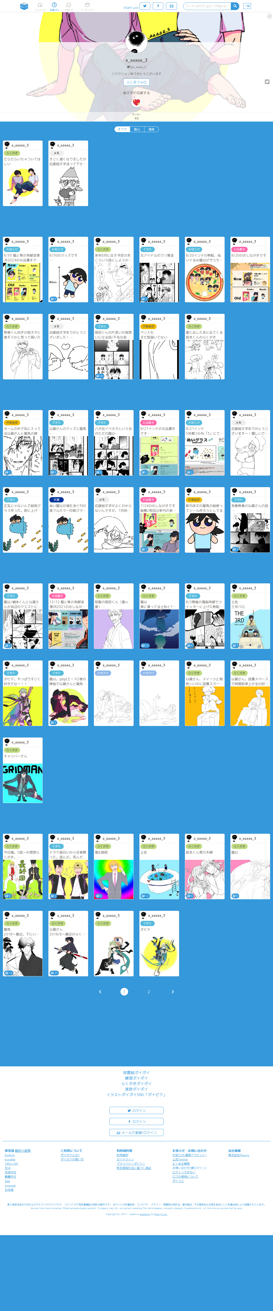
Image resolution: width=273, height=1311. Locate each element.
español (10, 1159)
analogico (145, 1214)
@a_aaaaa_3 (138, 66)
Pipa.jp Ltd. (160, 1214)
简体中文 (10, 1172)
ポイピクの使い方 (72, 1159)
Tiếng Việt (11, 1164)
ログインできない (183, 1172)
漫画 (151, 129)
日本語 (9, 1190)
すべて (122, 129)
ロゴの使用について (185, 1177)
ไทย (7, 1181)
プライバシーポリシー (131, 1164)
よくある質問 (181, 1164)
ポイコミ (178, 1181)
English (10, 1155)
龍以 (137, 129)
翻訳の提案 (23, 1150)
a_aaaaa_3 (136, 60)
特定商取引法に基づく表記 (134, 1168)
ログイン (136, 1110)
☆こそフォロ (136, 82)
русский (10, 1185)
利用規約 (122, 1155)
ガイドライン (125, 1159)
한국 (8, 1168)
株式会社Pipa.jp (238, 1155)
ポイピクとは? (70, 1155)
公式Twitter (180, 1159)
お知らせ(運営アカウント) (189, 1155)
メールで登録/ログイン (136, 1132)
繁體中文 (10, 1177)
